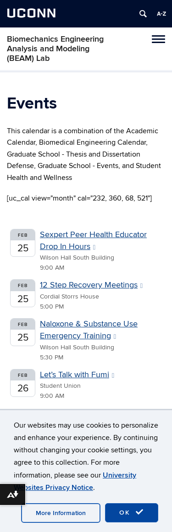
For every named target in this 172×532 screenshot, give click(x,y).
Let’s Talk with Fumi (77, 375)
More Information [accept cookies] (61, 513)
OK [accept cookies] (131, 512)
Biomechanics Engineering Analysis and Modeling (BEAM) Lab (55, 48)
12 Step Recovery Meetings (91, 285)
